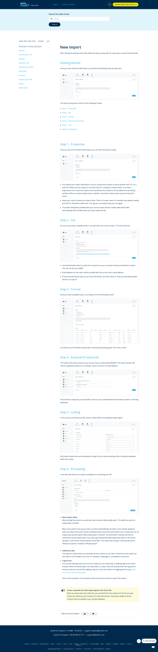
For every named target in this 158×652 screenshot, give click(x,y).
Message (115, 644)
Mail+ (102, 644)
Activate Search (44, 644)
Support (108, 649)
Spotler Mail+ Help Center (124, 4)
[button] (85, 613)
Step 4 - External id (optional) (73, 121)
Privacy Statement (68, 649)
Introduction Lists (25, 55)
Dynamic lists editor (26, 67)
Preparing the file (25, 79)
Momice (122, 644)
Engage (76, 644)
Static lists (22, 71)
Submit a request (68, 4)
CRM (70, 644)
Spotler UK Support (61, 635)
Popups (22, 50)
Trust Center (87, 649)
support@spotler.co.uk (95, 635)
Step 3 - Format (68, 117)
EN (110, 4)
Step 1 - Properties (69, 108)
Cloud (65, 644)
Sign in (55, 4)
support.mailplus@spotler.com (96, 631)
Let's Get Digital (94, 644)
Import (21, 84)
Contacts (22, 75)
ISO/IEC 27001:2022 (98, 649)
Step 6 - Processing (69, 129)
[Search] (79, 19)
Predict (129, 644)
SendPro (79, 645)
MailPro (109, 644)
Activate (26, 644)
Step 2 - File (66, 113)
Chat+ (52, 644)
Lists (47, 41)
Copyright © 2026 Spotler (54, 649)
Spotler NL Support (57, 631)
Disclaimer (79, 649)
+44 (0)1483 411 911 (76, 635)
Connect (59, 644)
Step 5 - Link (67, 125)
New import (23, 88)
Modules (41, 41)
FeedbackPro (84, 644)
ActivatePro (34, 644)
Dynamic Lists (24, 63)
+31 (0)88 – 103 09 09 (74, 631)
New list (22, 59)
